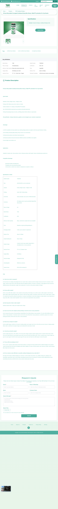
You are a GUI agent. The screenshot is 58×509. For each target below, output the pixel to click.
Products (24, 5)
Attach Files (6, 408)
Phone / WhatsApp (34, 384)
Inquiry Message (7, 396)
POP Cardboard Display (20, 11)
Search (55, 1)
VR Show (35, 6)
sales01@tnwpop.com (16, 1)
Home (17, 5)
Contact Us (47, 6)
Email (4, 384)
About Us (41, 6)
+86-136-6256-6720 (6, 1)
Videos (30, 5)
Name (4, 390)
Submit (29, 415)
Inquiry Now (40, 30)
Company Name (33, 390)
